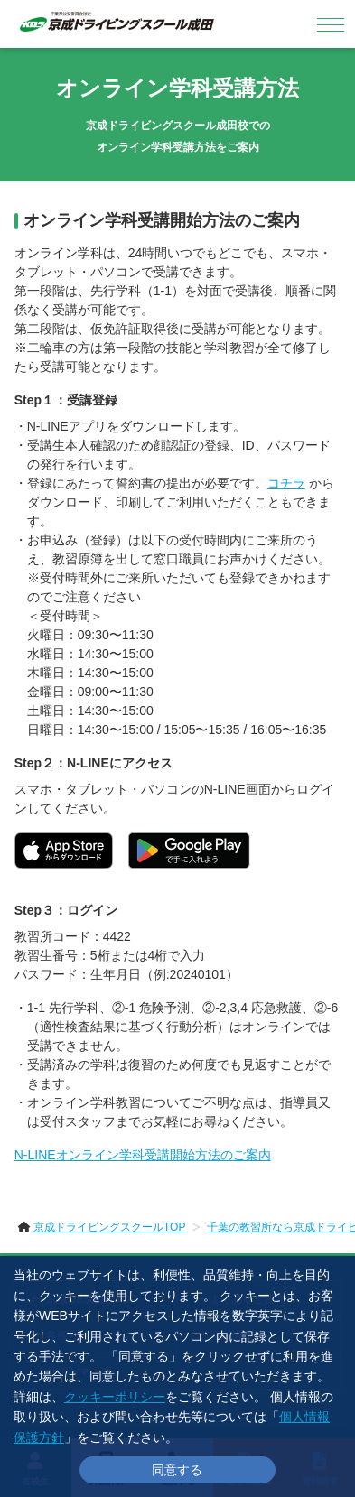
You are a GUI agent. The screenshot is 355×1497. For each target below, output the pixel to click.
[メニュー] (331, 24)
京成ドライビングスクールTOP (109, 1227)
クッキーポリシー (114, 1397)
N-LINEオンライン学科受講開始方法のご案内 (142, 1155)
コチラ (286, 483)
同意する (177, 1470)
